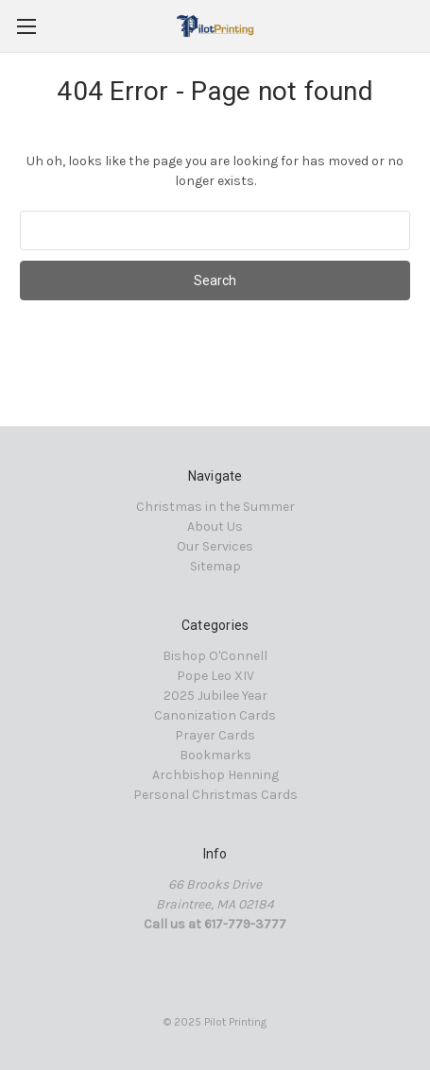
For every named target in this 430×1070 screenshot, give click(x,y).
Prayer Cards (215, 735)
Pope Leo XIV (215, 676)
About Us (215, 526)
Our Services (215, 546)
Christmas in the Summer (215, 507)
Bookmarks (215, 755)
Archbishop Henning (215, 775)
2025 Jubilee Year (215, 696)
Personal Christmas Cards (215, 795)
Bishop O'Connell (215, 656)
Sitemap (215, 566)
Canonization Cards (215, 715)
